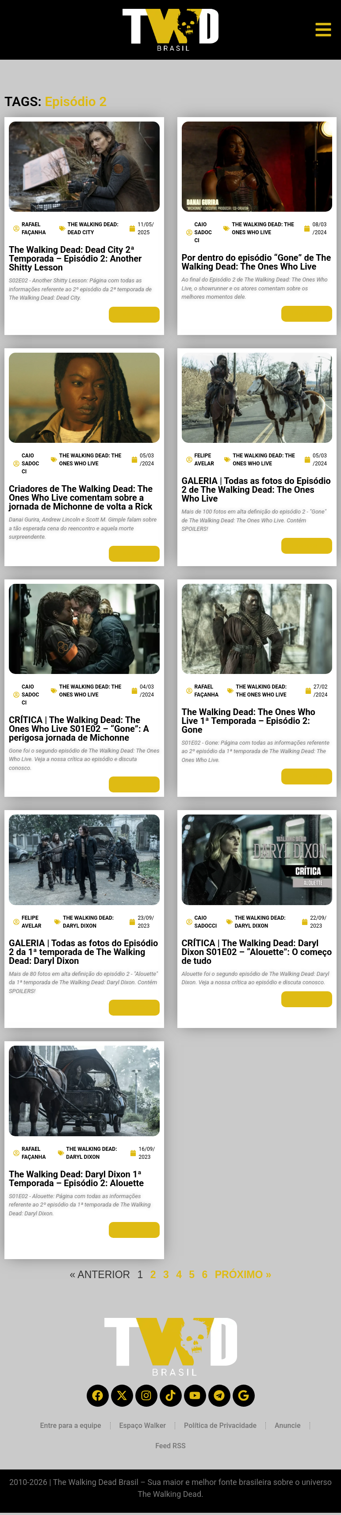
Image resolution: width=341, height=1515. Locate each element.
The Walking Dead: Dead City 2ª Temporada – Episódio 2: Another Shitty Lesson (75, 258)
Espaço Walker (142, 1425)
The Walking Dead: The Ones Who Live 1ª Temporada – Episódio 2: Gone (248, 721)
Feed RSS (170, 1446)
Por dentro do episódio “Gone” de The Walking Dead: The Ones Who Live (256, 262)
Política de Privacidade (220, 1425)
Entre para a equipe (70, 1425)
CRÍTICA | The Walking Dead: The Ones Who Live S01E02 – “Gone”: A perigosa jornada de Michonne (79, 729)
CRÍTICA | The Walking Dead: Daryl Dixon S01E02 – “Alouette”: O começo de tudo (257, 952)
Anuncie (287, 1425)
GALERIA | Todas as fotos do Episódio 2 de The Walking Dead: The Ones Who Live (256, 490)
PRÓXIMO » (243, 1274)
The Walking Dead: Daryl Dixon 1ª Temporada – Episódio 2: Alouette (76, 1178)
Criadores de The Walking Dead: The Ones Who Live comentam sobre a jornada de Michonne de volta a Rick (81, 497)
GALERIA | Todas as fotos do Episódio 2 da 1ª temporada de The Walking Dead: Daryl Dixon (83, 952)
